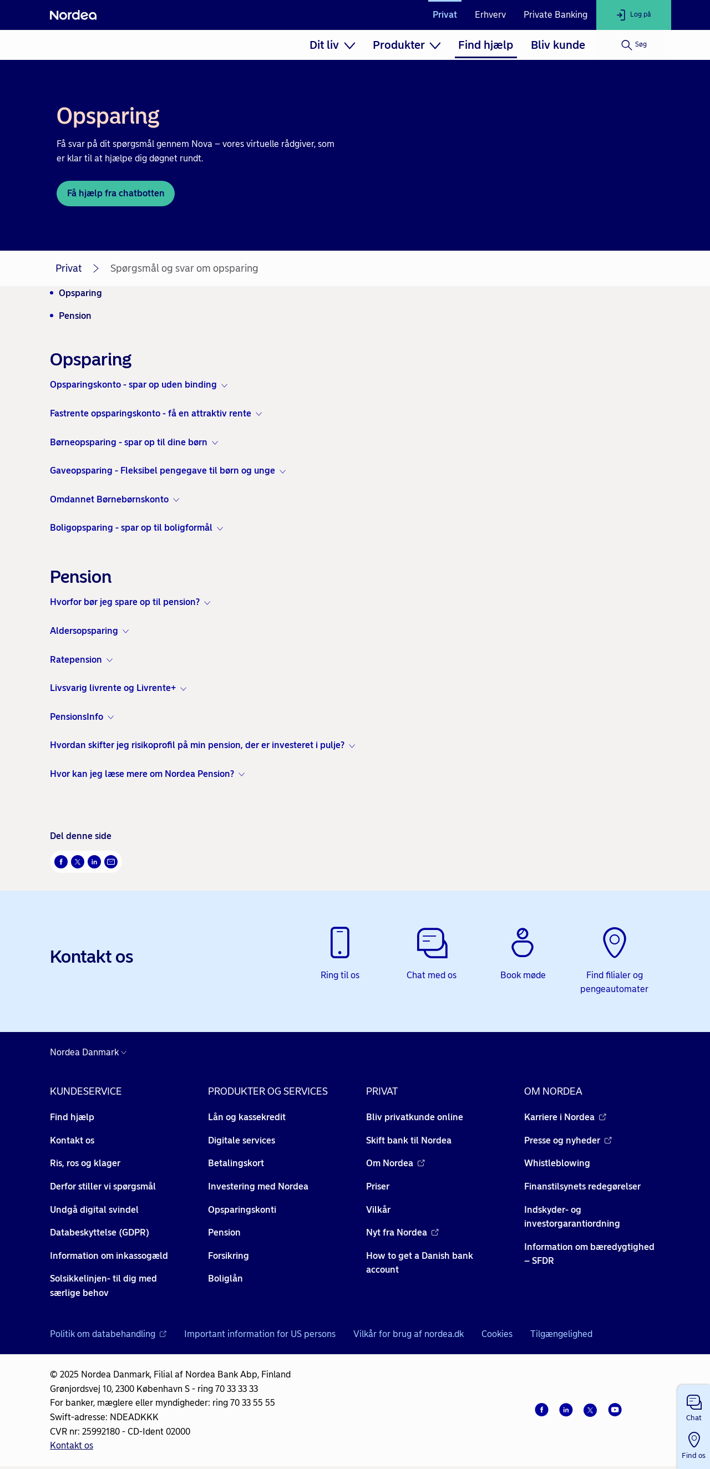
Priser (377, 1186)
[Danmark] (91, 1052)
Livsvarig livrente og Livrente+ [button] (113, 688)
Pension (75, 316)
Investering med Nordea (258, 1186)
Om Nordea (395, 1163)
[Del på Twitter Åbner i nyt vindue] (77, 861)
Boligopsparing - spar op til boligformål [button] (131, 527)
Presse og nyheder (568, 1140)
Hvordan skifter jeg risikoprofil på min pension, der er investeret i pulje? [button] (197, 745)
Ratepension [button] (76, 659)
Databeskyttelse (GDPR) (99, 1232)
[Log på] (633, 15)
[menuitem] (332, 45)
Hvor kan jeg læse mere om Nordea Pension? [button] (142, 774)
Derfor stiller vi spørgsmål (103, 1186)
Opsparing (80, 293)
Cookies (497, 1334)
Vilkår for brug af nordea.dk (408, 1334)
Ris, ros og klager (85, 1163)
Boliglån (225, 1278)
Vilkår (378, 1209)
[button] (693, 1406)
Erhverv (490, 14)
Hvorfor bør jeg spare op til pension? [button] (125, 602)
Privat (445, 14)
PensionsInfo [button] (76, 716)
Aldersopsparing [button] (84, 631)
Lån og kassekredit (247, 1117)
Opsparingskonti (242, 1209)
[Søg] (633, 45)
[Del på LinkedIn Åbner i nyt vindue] (94, 861)
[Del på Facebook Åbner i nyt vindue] (61, 861)
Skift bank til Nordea (409, 1140)
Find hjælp (485, 45)
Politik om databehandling (108, 1334)
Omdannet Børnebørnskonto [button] (109, 499)
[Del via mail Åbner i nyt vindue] (111, 861)
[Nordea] (73, 15)
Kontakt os (72, 1140)
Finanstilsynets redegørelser (582, 1186)
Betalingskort (236, 1163)
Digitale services (241, 1140)
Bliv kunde (558, 45)
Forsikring (228, 1256)
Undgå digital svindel (94, 1209)
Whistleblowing (557, 1163)
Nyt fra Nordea (402, 1232)
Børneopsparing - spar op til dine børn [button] (128, 442)
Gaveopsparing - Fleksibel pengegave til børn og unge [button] (162, 470)
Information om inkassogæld (109, 1256)
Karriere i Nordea (565, 1117)
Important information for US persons (260, 1334)
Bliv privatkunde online (414, 1117)
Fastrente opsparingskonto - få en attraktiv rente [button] (150, 413)
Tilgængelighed (561, 1334)
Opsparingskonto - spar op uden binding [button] (133, 384)
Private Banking (555, 14)
